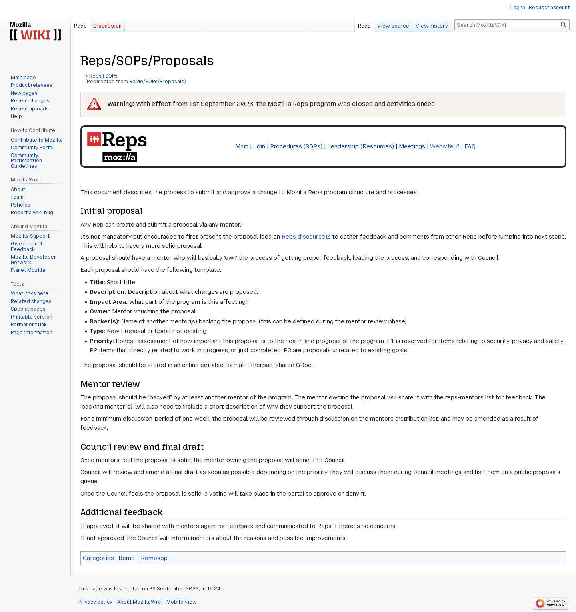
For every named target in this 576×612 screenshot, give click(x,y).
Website (442, 146)
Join (259, 146)
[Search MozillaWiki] (512, 24)
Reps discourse (303, 236)
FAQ (470, 146)
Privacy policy (95, 602)
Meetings (412, 146)
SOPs (111, 76)
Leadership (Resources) (360, 146)
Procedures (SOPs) (296, 146)
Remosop (154, 558)
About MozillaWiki (139, 602)
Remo (126, 558)
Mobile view (181, 602)
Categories (98, 558)
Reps (95, 76)
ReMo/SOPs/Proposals (156, 81)
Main (241, 146)
